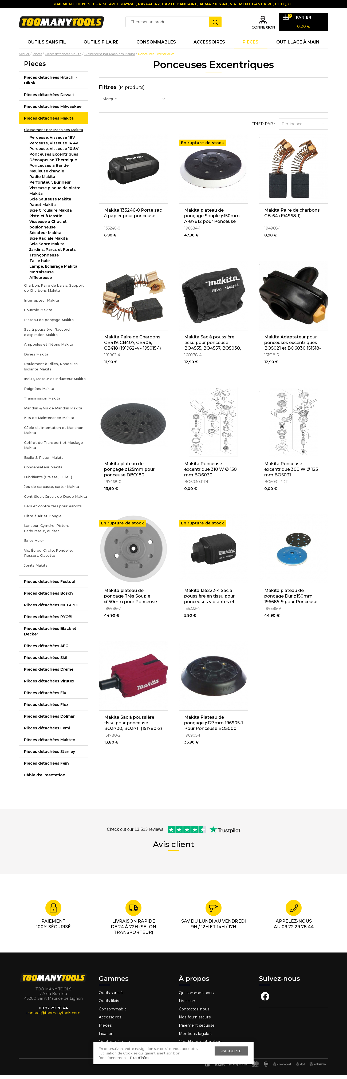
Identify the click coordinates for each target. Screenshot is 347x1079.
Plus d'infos (139, 1058)
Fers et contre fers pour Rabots (53, 510)
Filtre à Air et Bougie (43, 519)
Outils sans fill (111, 996)
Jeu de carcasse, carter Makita (51, 490)
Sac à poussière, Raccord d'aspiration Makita (47, 336)
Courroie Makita (38, 313)
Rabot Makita (42, 208)
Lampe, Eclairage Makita (53, 270)
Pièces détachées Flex (46, 708)
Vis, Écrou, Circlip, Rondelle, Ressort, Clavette (48, 557)
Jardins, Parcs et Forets (52, 253)
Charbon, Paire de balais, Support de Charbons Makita (54, 292)
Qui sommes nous (196, 996)
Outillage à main (298, 45)
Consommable (113, 1012)
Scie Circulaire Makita (50, 214)
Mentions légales (195, 1037)
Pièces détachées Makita (49, 122)
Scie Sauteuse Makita (50, 202)
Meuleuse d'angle (46, 174)
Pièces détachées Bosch (48, 597)
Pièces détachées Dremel (49, 673)
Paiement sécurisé (197, 1029)
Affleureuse (40, 281)
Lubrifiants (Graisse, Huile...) (48, 481)
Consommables (156, 45)
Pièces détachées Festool (49, 585)
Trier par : (263, 127)
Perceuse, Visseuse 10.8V (53, 152)
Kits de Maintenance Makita (49, 421)
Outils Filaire (101, 45)
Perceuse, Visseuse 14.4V (53, 146)
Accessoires (209, 45)
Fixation (106, 1037)
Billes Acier (34, 544)
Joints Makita (36, 569)
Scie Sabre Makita (47, 247)
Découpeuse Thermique (53, 163)
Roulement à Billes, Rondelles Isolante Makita (51, 370)
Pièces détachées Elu (45, 696)
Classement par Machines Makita (53, 133)
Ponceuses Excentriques (53, 158)
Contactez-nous (194, 1012)
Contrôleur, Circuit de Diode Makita (55, 500)
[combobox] (133, 103)
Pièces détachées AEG (46, 649)
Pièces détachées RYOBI (48, 620)
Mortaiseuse (41, 275)
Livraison (187, 1004)
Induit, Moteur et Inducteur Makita (55, 382)
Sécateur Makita (45, 236)
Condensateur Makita (43, 471)
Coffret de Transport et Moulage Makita (53, 449)
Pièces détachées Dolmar (49, 720)
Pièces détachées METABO (50, 608)
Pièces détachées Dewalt (49, 98)
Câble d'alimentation (44, 778)
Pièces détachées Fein (46, 767)
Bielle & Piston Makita (44, 461)
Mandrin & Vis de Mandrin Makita (53, 412)
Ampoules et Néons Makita (48, 348)
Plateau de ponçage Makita (49, 323)
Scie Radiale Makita (48, 242)
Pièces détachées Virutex (49, 684)
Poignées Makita (39, 392)
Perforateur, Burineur (50, 186)
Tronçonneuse (44, 258)
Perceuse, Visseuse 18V (52, 141)
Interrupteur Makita (41, 304)
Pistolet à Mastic (45, 219)
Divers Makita (36, 358)
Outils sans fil (46, 45)
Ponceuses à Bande (49, 169)
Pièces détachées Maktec (49, 743)
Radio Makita (42, 180)
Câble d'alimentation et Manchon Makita (53, 434)
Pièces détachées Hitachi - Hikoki (50, 84)
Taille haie (39, 264)
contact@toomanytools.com (53, 1016)
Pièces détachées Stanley (49, 755)
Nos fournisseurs (195, 1021)
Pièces (105, 1029)
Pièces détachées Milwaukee (52, 110)
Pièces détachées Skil (45, 661)
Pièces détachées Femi (47, 731)
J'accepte (231, 1051)
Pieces (250, 45)
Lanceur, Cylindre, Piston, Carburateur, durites (46, 532)
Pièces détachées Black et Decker (50, 635)
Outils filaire (110, 1004)
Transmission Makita (42, 402)
